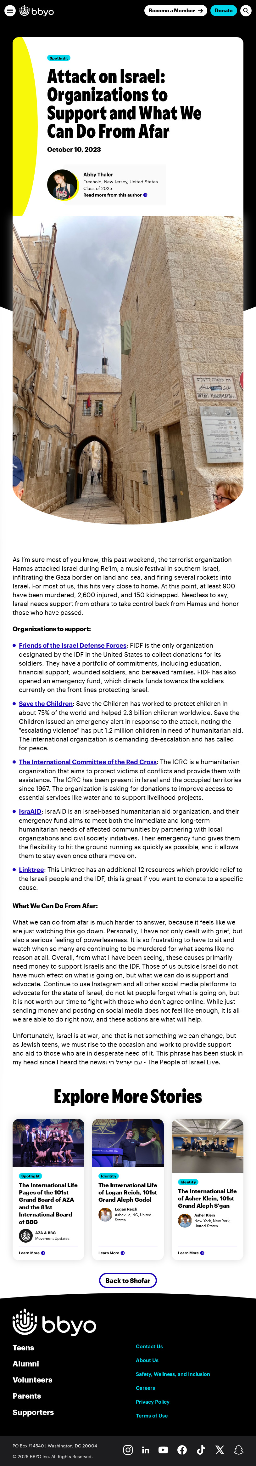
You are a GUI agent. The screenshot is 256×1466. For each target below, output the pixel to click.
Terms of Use (152, 1415)
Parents (27, 1395)
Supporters (33, 1412)
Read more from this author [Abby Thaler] (116, 195)
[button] (10, 10)
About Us (147, 1360)
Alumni (26, 1363)
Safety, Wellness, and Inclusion (173, 1374)
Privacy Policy (153, 1402)
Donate (224, 10)
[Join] (175, 10)
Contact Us (149, 1346)
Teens (23, 1347)
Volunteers (32, 1379)
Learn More (33, 1253)
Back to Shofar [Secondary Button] (128, 1280)
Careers (145, 1388)
